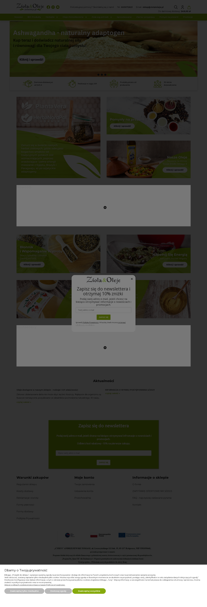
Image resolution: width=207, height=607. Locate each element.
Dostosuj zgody (58, 591)
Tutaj (110, 580)
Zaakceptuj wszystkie (89, 591)
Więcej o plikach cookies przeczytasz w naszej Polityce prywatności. (34, 585)
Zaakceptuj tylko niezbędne (24, 591)
